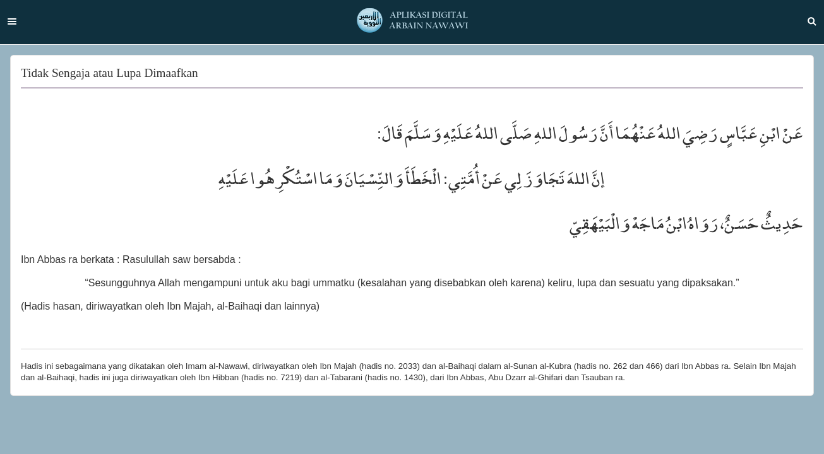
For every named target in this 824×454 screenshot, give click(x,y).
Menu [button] (12, 21)
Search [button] (812, 21)
